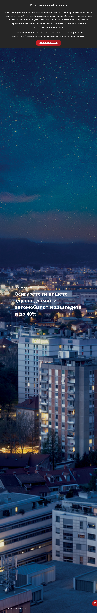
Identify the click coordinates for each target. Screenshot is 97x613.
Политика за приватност (48, 27)
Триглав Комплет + (22, 608)
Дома (10, 608)
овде (81, 36)
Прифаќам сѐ (49, 42)
